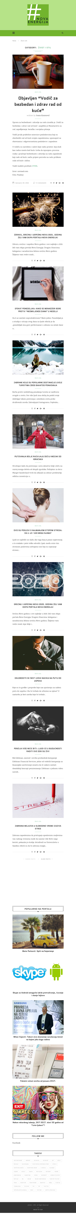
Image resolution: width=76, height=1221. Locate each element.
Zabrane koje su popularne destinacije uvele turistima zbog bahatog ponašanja (38, 387)
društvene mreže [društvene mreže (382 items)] (41, 1171)
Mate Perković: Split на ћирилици (38, 954)
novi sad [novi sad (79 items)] (39, 1183)
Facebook (16, 1145)
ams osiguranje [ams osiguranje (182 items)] (18, 1163)
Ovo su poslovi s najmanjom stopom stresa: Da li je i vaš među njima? (38, 534)
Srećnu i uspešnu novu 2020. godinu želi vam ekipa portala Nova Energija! (38, 608)
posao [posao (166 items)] (44, 1186)
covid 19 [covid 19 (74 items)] (16, 1171)
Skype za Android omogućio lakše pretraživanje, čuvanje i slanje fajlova (38, 997)
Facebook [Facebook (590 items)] (16, 1175)
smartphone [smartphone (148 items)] (17, 1190)
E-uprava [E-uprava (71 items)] (52, 1171)
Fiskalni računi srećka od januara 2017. (38, 1084)
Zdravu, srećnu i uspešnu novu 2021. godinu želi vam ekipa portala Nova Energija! (38, 237)
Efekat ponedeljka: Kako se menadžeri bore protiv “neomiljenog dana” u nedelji (38, 313)
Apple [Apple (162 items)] (15, 1167)
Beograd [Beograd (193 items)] (23, 1167)
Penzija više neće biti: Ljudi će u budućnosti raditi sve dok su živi (38, 753)
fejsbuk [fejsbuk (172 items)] (25, 1175)
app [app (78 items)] (55, 1163)
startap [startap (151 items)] (43, 1190)
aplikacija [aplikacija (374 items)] (38, 1163)
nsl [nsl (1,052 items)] (46, 1183)
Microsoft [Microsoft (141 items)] (17, 1183)
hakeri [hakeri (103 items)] (41, 1175)
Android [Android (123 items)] (29, 1163)
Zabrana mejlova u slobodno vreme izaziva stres (38, 830)
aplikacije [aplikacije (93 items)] (47, 1163)
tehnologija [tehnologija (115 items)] (53, 1190)
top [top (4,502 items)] (29, 1194)
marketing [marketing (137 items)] (45, 1179)
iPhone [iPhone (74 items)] (25, 1179)
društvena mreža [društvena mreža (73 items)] (27, 1171)
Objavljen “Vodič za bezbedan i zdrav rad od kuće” (38, 104)
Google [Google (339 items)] (33, 1175)
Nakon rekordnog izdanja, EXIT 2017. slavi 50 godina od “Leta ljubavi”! (38, 1126)
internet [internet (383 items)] (16, 1179)
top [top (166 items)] (23, 1194)
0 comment (39, 183)
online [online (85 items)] (53, 1183)
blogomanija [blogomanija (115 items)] (33, 1167)
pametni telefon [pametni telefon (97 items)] (34, 1186)
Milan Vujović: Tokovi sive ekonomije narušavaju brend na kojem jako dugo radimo (38, 1041)
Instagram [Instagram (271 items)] (49, 1175)
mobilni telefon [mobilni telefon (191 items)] (28, 1183)
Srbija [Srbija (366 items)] (36, 1190)
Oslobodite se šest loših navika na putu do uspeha (38, 682)
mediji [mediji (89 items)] (53, 1179)
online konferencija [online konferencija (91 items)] (19, 1186)
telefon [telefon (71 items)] (16, 1194)
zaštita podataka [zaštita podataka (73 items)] (35, 1198)
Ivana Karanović (42, 115)
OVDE (34, 166)
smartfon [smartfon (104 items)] (53, 1186)
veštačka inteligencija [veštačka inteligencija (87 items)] (49, 1194)
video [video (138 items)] (15, 1198)
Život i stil (38, 92)
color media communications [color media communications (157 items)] (49, 1167)
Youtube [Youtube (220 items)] (23, 1198)
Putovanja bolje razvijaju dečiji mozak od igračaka (38, 460)
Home (14, 41)
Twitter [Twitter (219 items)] (36, 1194)
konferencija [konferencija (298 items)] (34, 1179)
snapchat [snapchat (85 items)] (27, 1190)
